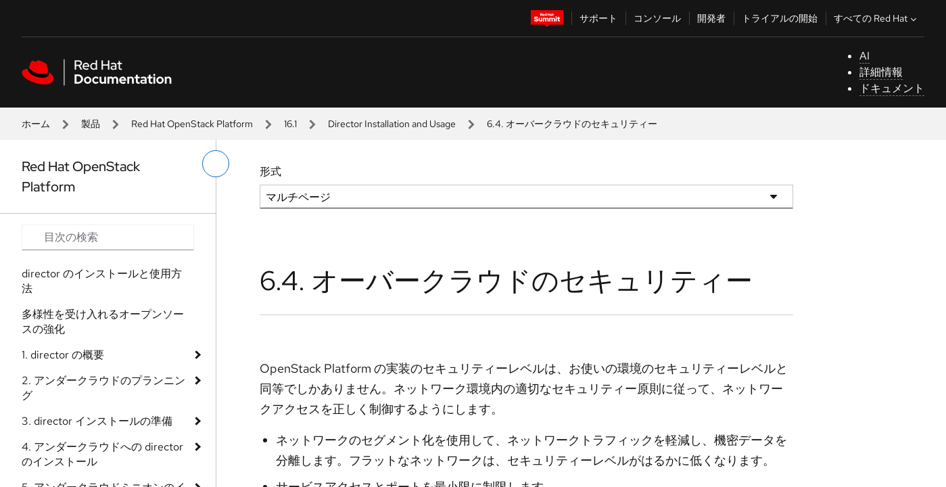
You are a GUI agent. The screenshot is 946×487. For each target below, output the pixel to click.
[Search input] (108, 237)
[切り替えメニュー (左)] (215, 163)
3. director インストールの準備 (97, 421)
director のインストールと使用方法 (102, 281)
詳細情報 (881, 72)
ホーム (36, 124)
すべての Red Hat (877, 18)
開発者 (711, 18)
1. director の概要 (63, 355)
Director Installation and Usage (392, 124)
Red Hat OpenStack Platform (192, 124)
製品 (90, 124)
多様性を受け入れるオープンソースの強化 (103, 321)
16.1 (290, 124)
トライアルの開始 (780, 18)
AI (864, 56)
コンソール (657, 18)
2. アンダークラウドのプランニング (103, 387)
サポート (598, 18)
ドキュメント (891, 88)
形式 (270, 171)
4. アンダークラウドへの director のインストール (102, 454)
